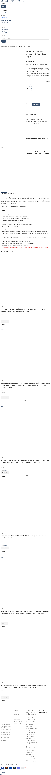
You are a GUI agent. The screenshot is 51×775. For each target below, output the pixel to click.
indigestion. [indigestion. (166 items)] (33, 740)
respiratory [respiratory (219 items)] (33, 752)
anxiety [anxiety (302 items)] (33, 712)
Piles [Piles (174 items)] (29, 752)
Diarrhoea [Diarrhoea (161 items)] (28, 722)
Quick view (2, 682)
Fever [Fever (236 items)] (27, 726)
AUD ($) (30, 88)
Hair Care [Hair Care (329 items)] (29, 731)
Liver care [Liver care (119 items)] (33, 743)
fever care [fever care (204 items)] (31, 726)
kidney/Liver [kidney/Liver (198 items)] (29, 743)
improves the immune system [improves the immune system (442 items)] (30, 738)
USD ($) (3, 27)
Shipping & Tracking (18, 723)
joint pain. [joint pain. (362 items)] (34, 742)
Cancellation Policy (18, 721)
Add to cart (36, 104)
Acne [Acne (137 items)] (30, 712)
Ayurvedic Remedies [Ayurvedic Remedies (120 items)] (29, 715)
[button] (5, 697)
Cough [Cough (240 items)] (28, 719)
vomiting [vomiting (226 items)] (32, 761)
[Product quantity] (29, 104)
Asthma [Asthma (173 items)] (34, 714)
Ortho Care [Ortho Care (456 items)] (30, 751)
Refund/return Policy (18, 719)
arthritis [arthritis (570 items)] (29, 714)
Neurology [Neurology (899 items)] (30, 747)
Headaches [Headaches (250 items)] (29, 734)
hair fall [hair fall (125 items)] (33, 731)
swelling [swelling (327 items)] (32, 757)
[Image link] (6, 715)
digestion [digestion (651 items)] (29, 725)
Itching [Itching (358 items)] (28, 742)
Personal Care (8, 46)
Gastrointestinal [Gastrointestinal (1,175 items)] (33, 728)
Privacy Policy (16, 716)
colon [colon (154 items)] (35, 715)
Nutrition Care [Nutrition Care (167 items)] (29, 749)
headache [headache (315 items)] (32, 732)
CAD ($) (30, 90)
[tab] (4, 192)
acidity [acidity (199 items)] (27, 712)
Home (2, 46)
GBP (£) (30, 86)
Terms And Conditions (18, 726)
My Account (16, 714)
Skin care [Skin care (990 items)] (30, 754)
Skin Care (15, 46)
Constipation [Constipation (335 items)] (30, 717)
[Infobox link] (31, 137)
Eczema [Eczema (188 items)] (35, 725)
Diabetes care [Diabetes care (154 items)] (32, 721)
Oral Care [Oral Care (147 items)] (34, 749)
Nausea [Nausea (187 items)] (27, 745)
